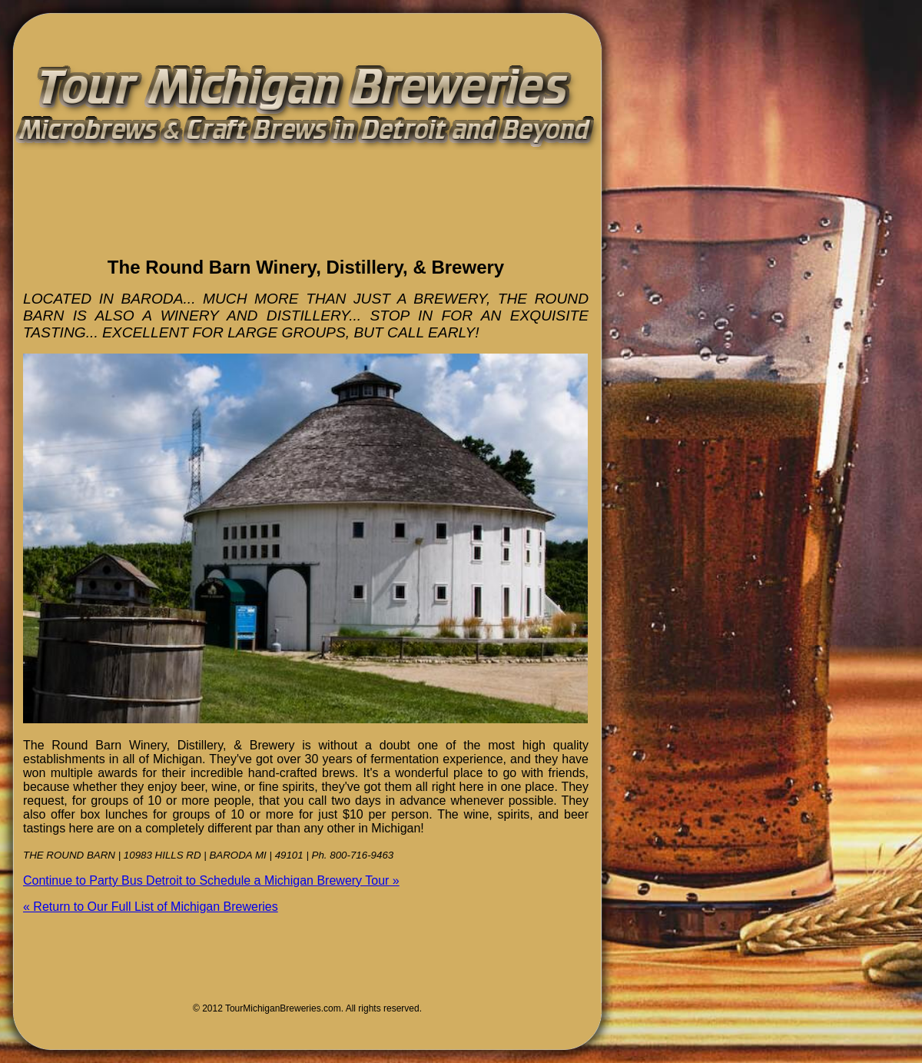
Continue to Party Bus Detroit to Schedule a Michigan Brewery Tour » (211, 880)
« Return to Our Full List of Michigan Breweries (150, 906)
